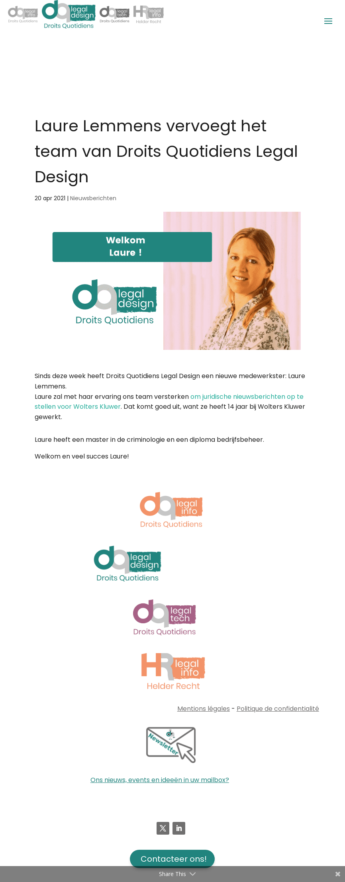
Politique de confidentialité (278, 708)
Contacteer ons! (174, 858)
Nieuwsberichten (93, 198)
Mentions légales (203, 708)
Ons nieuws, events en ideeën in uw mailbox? (159, 779)
